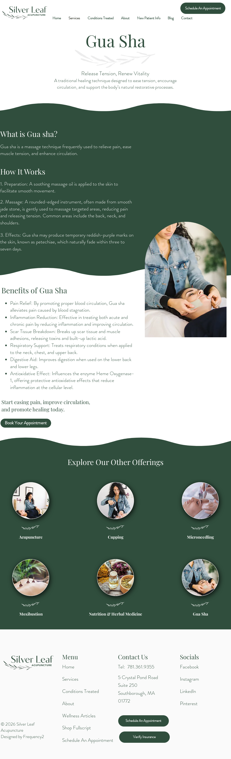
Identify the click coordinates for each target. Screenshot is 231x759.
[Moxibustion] (30, 614)
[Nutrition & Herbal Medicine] (115, 614)
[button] (148, 18)
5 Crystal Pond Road (138, 677)
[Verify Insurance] (144, 737)
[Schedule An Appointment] (203, 8)
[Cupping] (115, 537)
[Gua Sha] (200, 614)
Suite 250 (128, 685)
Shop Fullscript (76, 727)
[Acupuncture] (30, 537)
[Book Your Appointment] (25, 423)
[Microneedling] (200, 537)
